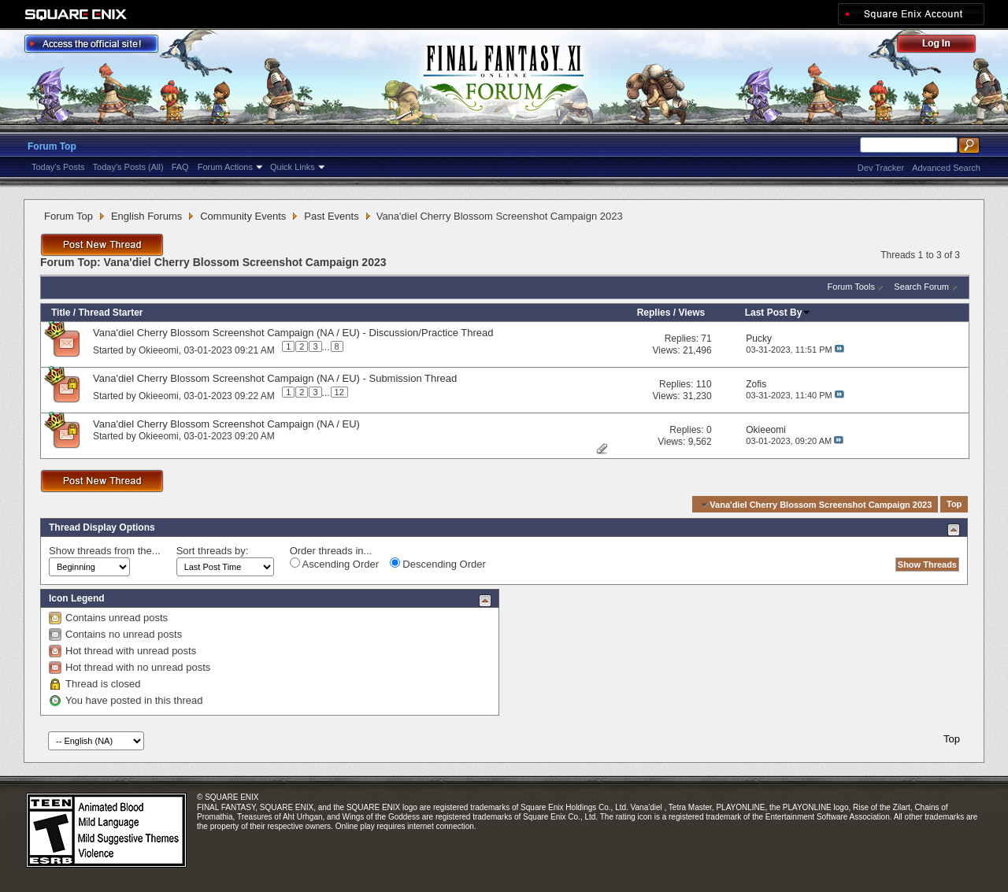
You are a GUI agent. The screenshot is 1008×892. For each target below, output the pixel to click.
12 (339, 392)
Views (691, 312)
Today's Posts (58, 167)
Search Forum (921, 286)
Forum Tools (851, 286)
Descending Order (438, 563)
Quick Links (292, 167)
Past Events (331, 216)
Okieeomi (159, 349)
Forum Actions (225, 167)
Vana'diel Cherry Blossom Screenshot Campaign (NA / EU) (226, 424)
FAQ (180, 167)
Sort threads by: (212, 551)
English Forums (146, 216)
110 (704, 384)
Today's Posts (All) (128, 167)
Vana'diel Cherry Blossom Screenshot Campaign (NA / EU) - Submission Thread (275, 378)
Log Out (944, 46)
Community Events (243, 216)
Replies (654, 312)
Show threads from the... (105, 551)
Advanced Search (946, 167)
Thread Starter (110, 312)
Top (954, 504)
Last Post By (778, 312)
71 (706, 338)
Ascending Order (334, 563)
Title (60, 312)
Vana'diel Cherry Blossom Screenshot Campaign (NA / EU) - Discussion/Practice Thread (293, 333)
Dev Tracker (881, 167)
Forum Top (52, 146)
